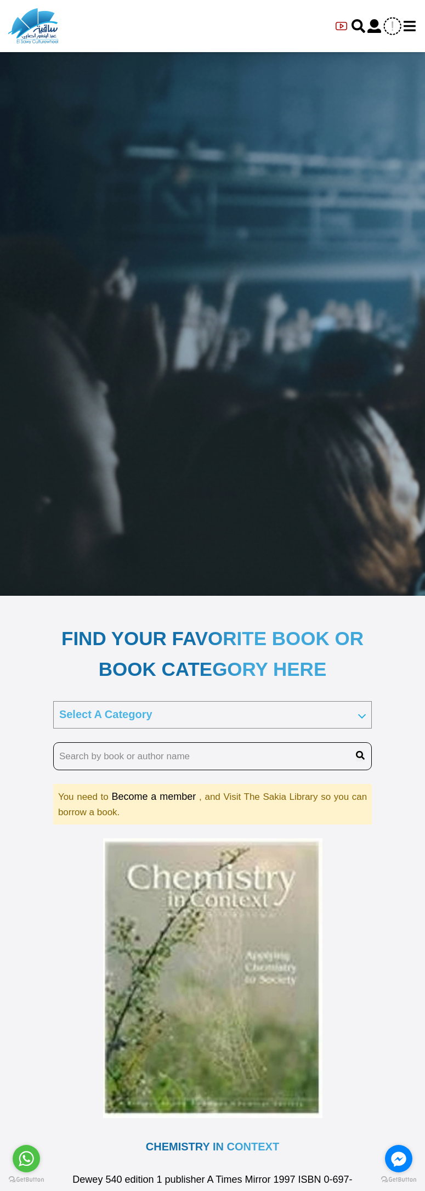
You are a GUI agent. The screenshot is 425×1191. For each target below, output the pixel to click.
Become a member (155, 796)
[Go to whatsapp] (26, 1158)
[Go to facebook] (398, 1158)
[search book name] (212, 756)
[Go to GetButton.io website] (398, 1179)
